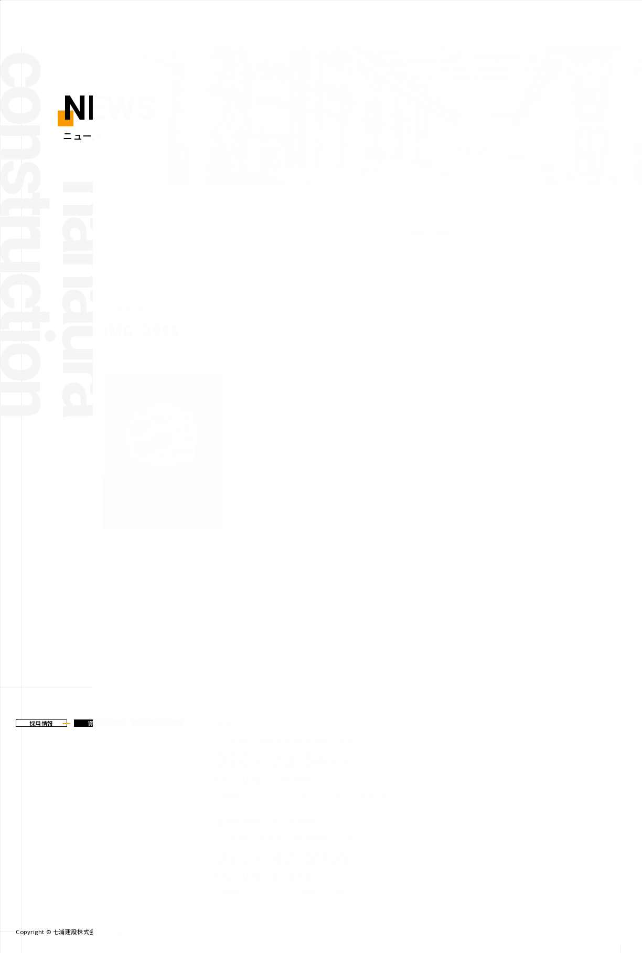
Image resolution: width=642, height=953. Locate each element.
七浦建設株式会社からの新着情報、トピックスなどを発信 (65, 19)
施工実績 (556, 21)
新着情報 (342, 21)
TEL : (302, 763)
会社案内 (610, 21)
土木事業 (449, 21)
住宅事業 (502, 21)
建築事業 (395, 21)
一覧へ (327, 595)
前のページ (131, 595)
